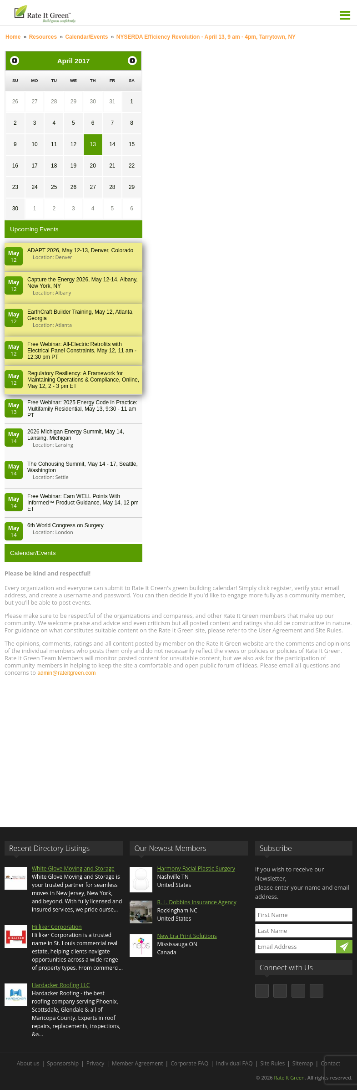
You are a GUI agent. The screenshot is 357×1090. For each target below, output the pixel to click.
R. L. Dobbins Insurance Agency (196, 902)
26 (15, 101)
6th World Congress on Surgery (65, 525)
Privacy (95, 1063)
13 (93, 144)
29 (73, 101)
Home (12, 37)
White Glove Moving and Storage (73, 868)
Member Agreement (137, 1063)
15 (132, 144)
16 (15, 166)
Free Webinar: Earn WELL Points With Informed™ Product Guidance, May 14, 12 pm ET (83, 502)
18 (54, 166)
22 (132, 166)
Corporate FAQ (189, 1063)
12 (73, 144)
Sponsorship (63, 1063)
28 (54, 101)
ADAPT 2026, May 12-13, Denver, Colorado (80, 250)
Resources (43, 37)
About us (28, 1063)
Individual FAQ (234, 1063)
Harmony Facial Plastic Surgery (196, 868)
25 (54, 187)
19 (73, 166)
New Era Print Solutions (186, 936)
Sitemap (302, 1063)
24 (34, 187)
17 (34, 166)
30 (93, 101)
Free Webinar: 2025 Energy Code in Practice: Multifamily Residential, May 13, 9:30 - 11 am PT (82, 408)
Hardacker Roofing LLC (61, 985)
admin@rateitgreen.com (66, 673)
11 (54, 144)
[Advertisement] (178, 747)
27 (34, 101)
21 (112, 166)
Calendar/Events (86, 37)
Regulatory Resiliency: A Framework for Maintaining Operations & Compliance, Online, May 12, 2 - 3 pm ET (83, 379)
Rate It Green (289, 1077)
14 (112, 144)
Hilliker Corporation (57, 927)
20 (93, 166)
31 (112, 101)
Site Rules (272, 1063)
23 (15, 187)
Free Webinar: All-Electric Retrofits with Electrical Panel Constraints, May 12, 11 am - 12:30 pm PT (81, 350)
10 (34, 144)
